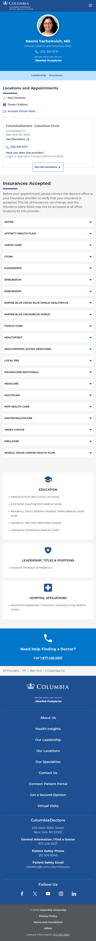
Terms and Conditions (48, 922)
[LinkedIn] (74, 893)
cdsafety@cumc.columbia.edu (48, 867)
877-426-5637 (48, 843)
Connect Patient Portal (48, 784)
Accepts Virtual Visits (21, 111)
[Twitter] (35, 893)
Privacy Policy (48, 916)
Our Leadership (48, 740)
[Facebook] (22, 893)
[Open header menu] (90, 5)
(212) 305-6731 (49, 51)
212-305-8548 (48, 855)
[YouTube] (48, 893)
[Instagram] (61, 893)
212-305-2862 (61, 934)
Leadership (38, 76)
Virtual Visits (48, 806)
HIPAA (48, 928)
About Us (48, 718)
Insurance (55, 76)
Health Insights (48, 729)
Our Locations (48, 751)
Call (48, 658)
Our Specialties (48, 762)
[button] (48, 167)
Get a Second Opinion (48, 795)
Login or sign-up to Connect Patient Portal (33, 156)
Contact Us (48, 773)
